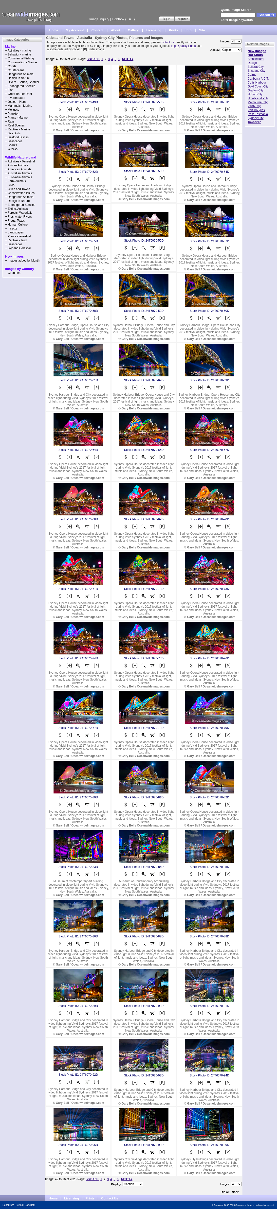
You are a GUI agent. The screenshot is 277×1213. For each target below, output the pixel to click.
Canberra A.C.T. (258, 78)
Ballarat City (256, 67)
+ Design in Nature (17, 78)
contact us (167, 42)
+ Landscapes (14, 232)
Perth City (254, 106)
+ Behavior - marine (18, 54)
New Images (257, 51)
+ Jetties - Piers (15, 102)
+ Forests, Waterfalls (18, 212)
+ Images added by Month (22, 260)
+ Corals (10, 66)
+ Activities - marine (18, 50)
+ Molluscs (12, 109)
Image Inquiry (99, 19)
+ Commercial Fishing (19, 58)
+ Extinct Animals (16, 209)
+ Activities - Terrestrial (20, 161)
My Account (75, 30)
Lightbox (118, 19)
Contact (97, 30)
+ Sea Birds (12, 133)
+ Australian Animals (18, 173)
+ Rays (10, 121)
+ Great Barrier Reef (18, 94)
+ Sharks (11, 145)
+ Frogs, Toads (15, 220)
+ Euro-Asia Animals (18, 177)
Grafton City (255, 90)
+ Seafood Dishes (17, 137)
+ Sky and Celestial (18, 248)
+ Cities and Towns (17, 189)
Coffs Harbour (257, 82)
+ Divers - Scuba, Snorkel (22, 82)
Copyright (30, 1205)
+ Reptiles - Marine (17, 129)
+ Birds (10, 185)
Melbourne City (258, 102)
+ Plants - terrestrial (18, 236)
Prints (173, 30)
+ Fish (9, 90)
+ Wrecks (11, 149)
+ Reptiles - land (16, 240)
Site (202, 30)
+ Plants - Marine (16, 117)
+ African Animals (16, 165)
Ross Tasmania (258, 114)
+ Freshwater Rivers (18, 216)
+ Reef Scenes (15, 125)
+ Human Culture (16, 224)
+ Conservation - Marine (21, 62)
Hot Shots (255, 55)
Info (189, 30)
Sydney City (255, 118)
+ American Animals (18, 169)
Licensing (153, 30)
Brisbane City (256, 70)
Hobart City (255, 94)
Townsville (254, 122)
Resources (8, 1205)
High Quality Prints (183, 46)
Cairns (252, 74)
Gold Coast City (258, 86)
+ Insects (11, 228)
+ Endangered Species (20, 86)
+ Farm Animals (15, 181)
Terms (19, 1205)
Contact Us (109, 1198)
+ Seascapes (13, 141)
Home (53, 30)
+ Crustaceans (14, 70)
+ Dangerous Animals (19, 74)
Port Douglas (256, 110)
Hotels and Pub (258, 98)
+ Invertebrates (15, 98)
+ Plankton (12, 113)
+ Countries (12, 273)
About (115, 30)
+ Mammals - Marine (18, 105)
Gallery (133, 30)
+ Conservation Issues (20, 193)
